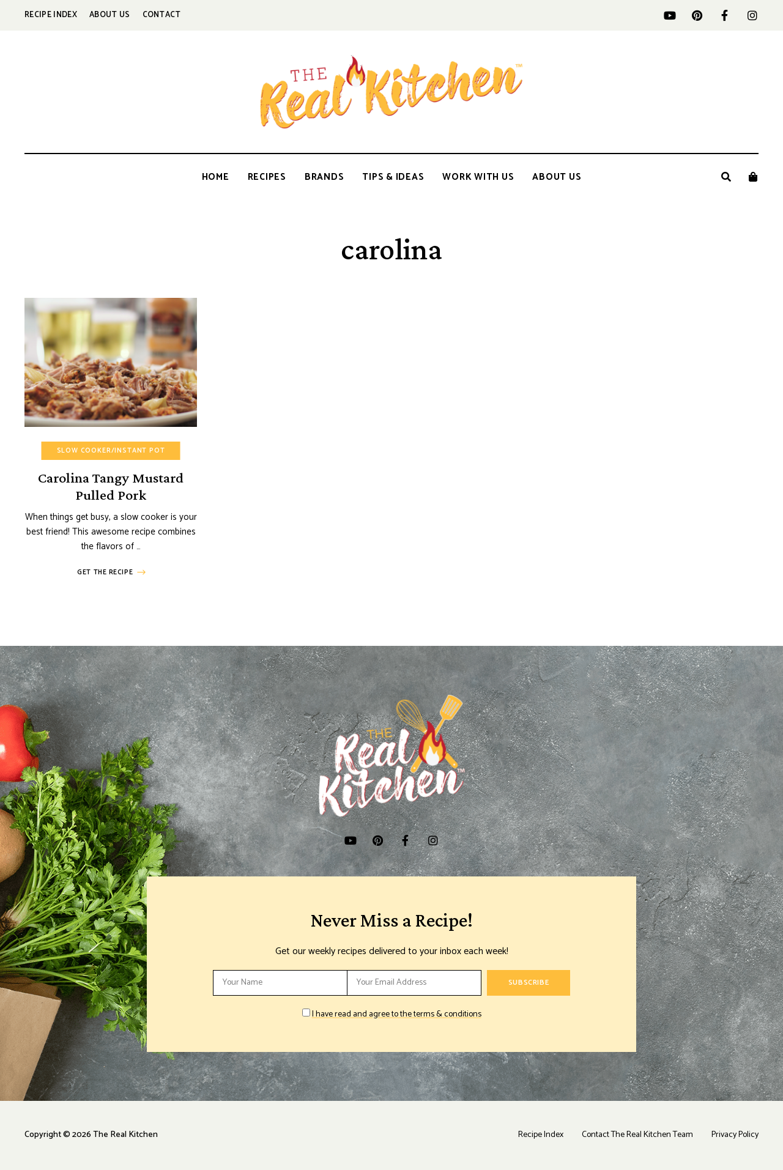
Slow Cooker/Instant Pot (111, 450)
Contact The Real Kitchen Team (637, 1135)
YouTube (669, 15)
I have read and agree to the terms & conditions (396, 1014)
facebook (724, 15)
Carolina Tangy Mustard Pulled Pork (111, 486)
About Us (109, 15)
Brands (324, 177)
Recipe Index (50, 15)
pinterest (697, 15)
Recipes (267, 177)
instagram (752, 15)
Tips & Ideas (393, 177)
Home (215, 177)
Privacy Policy (735, 1135)
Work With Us (478, 177)
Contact (162, 15)
